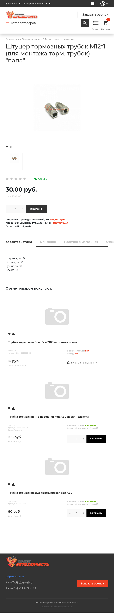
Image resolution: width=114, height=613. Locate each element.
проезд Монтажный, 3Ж (35, 3)
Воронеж (13, 3)
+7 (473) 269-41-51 (19, 582)
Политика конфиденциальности (57, 606)
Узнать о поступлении (82, 362)
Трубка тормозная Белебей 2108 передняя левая (42, 342)
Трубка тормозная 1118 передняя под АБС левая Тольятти (48, 416)
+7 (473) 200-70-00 (21, 588)
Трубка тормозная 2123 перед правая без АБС (40, 492)
